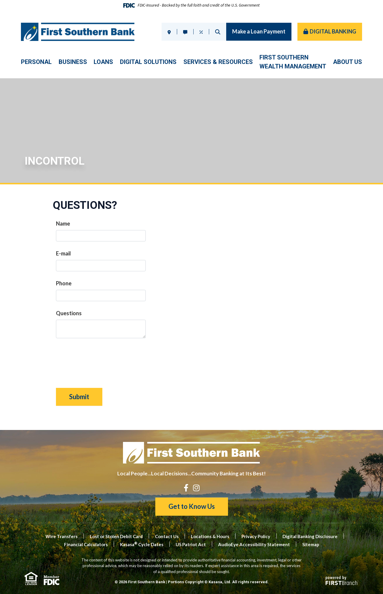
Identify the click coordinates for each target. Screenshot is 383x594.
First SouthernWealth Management (292, 62)
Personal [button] (36, 61)
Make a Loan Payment (258, 31)
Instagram (196, 488)
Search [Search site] (217, 31)
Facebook (186, 488)
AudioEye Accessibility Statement (254, 544)
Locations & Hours (210, 536)
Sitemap (310, 544)
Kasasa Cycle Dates (141, 544)
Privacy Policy (255, 536)
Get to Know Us (191, 506)
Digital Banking (333, 31)
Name (63, 223)
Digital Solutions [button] (148, 61)
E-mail (63, 253)
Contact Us (167, 536)
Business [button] (73, 61)
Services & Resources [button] (218, 61)
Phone (64, 283)
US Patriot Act (191, 544)
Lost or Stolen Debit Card (116, 536)
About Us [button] (347, 61)
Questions (69, 313)
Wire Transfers (61, 536)
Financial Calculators (86, 544)
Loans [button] (103, 61)
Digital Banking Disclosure (310, 536)
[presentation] (101, 360)
